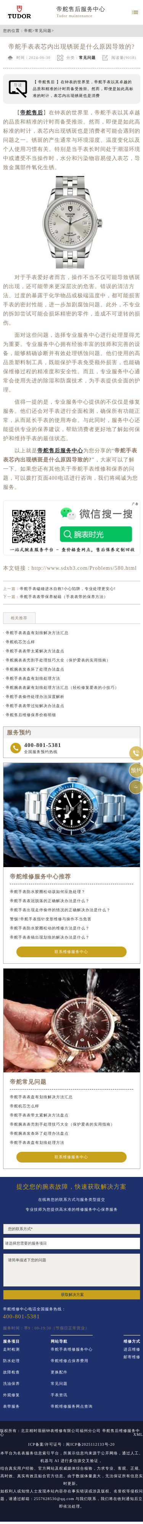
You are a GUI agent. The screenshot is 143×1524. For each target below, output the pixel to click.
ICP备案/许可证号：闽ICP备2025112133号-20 (71, 1444)
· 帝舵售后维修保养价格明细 (29, 715)
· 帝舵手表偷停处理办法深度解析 (33, 697)
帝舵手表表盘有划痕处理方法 (37, 1142)
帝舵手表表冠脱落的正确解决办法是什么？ (50, 901)
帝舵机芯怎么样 (24, 1106)
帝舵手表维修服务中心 (72, 1349)
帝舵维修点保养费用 (69, 1361)
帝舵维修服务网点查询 (72, 1406)
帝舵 (28, 31)
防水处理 (11, 1361)
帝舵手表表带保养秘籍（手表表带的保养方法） (64, 597)
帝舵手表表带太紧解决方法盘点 (39, 1115)
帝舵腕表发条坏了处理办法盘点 (39, 1133)
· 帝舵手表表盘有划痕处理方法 (31, 678)
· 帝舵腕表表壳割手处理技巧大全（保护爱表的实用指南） (57, 660)
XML (138, 1435)
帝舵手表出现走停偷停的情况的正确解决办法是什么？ (60, 910)
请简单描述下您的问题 (71, 1270)
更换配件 (59, 1372)
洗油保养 (11, 1384)
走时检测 (11, 1349)
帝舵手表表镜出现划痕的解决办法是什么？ (50, 937)
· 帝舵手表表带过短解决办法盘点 (33, 706)
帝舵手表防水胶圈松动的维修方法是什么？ (50, 928)
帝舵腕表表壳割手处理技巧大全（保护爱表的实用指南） (62, 1124)
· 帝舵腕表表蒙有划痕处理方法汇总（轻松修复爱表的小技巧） (61, 687)
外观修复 (11, 1395)
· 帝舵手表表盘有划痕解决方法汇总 (36, 633)
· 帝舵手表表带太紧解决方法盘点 (33, 651)
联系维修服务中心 (71, 952)
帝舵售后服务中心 (80, 9)
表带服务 (11, 1406)
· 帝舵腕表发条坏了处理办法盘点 (33, 669)
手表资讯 (59, 1395)
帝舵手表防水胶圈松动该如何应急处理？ (47, 892)
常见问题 (43, 31)
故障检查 (11, 1372)
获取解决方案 (72, 1294)
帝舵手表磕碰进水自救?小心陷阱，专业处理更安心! (68, 589)
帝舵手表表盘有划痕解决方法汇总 (41, 1097)
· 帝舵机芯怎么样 (19, 642)
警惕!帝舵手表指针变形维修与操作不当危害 (50, 919)
